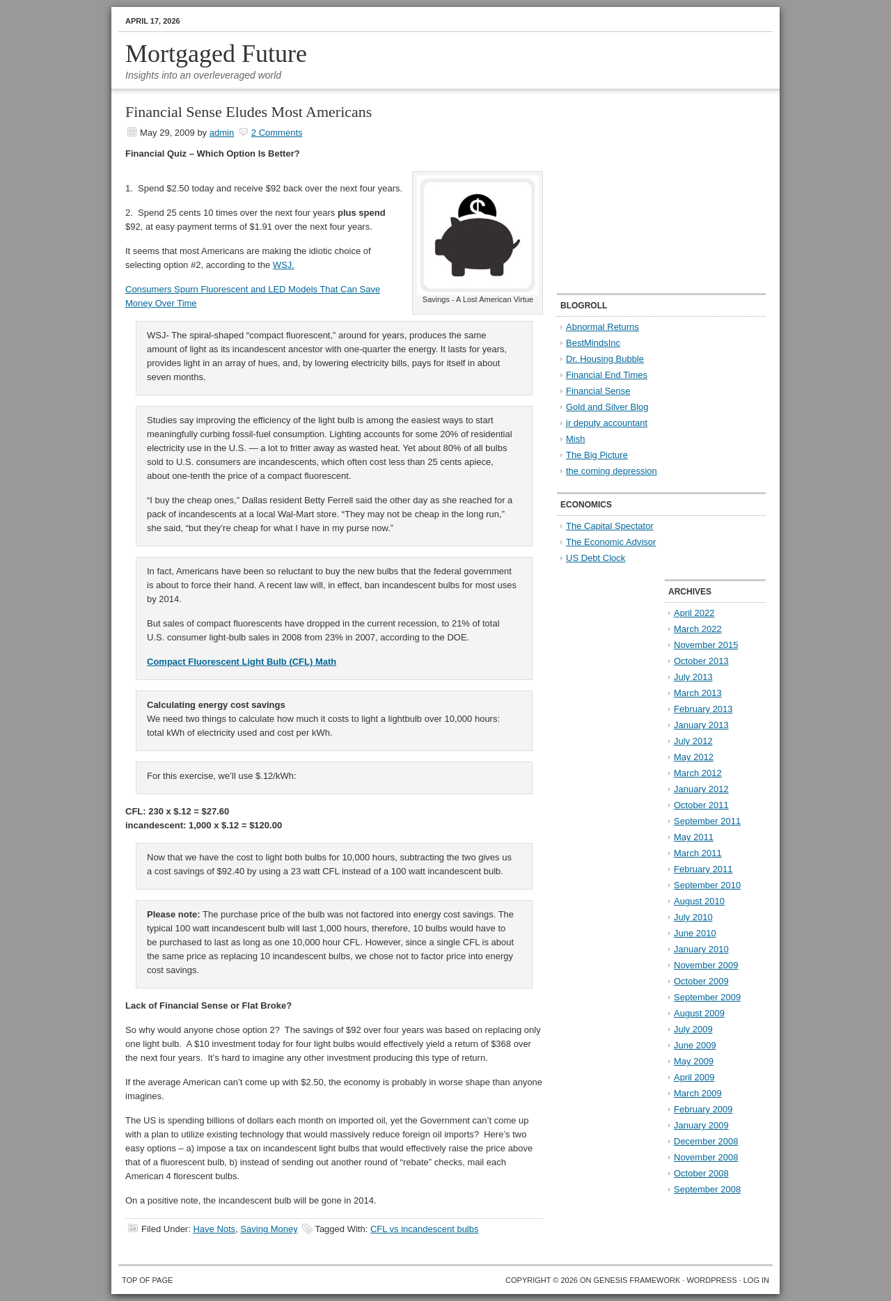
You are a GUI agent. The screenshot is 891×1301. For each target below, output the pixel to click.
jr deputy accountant (606, 423)
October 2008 (701, 1173)
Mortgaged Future (216, 54)
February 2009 (703, 1109)
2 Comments (277, 132)
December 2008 (706, 1141)
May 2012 (693, 757)
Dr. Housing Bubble (605, 359)
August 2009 (699, 1013)
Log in (756, 1280)
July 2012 (693, 741)
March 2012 (698, 773)
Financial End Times (606, 375)
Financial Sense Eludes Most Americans (248, 111)
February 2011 (703, 869)
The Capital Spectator (610, 526)
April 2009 (694, 1077)
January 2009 (701, 1125)
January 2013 (701, 725)
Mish (575, 439)
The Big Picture (597, 455)
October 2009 (701, 981)
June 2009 (695, 1045)
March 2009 (698, 1093)
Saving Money (268, 1229)
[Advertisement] (644, 192)
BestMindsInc (593, 343)
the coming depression (611, 471)
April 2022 (694, 613)
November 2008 (706, 1157)
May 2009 (693, 1061)
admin (222, 132)
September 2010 (707, 885)
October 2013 (701, 661)
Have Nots (214, 1229)
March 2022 (698, 629)
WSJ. (283, 265)
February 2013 (703, 709)
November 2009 (706, 965)
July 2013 (693, 677)
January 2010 (701, 949)
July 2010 (693, 917)
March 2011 (698, 853)
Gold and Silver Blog (607, 407)
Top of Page (147, 1280)
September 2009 (707, 997)
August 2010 (699, 901)
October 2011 (701, 805)
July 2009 (693, 1029)
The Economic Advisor (611, 542)
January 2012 (701, 789)
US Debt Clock (595, 558)
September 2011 (707, 821)
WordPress (711, 1280)
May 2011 (693, 837)
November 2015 (706, 645)
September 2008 (707, 1189)
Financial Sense (598, 391)
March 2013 (698, 693)
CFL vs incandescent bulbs (424, 1229)
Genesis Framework (637, 1280)
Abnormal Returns (602, 327)
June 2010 (695, 933)
